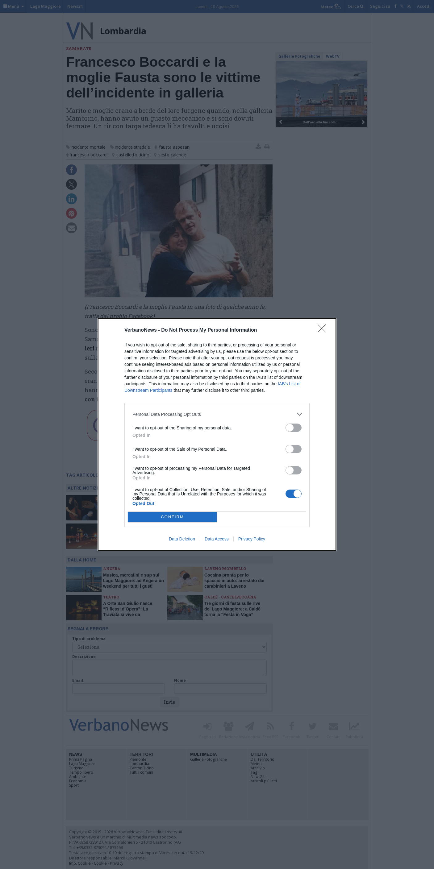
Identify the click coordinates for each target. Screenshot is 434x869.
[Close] (324, 330)
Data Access (217, 538)
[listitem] (217, 414)
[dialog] (217, 434)
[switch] (294, 428)
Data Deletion (182, 538)
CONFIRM (172, 517)
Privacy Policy (251, 538)
